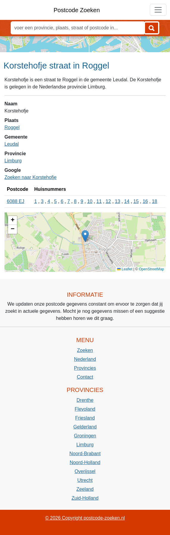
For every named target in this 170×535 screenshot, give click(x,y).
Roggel (12, 127)
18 (154, 201)
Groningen (85, 435)
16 (145, 201)
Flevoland (85, 409)
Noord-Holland (85, 462)
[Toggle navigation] (158, 10)
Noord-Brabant (85, 453)
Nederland (85, 359)
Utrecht (85, 480)
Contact (85, 377)
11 (99, 201)
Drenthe (85, 400)
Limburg (13, 160)
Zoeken (85, 350)
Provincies (85, 368)
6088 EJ (15, 201)
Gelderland (85, 426)
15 (136, 201)
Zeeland (85, 489)
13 (117, 201)
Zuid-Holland (85, 498)
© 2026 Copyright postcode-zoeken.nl (85, 517)
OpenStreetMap (151, 269)
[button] (85, 236)
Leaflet (124, 269)
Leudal (11, 144)
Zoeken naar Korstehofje (30, 177)
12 (108, 201)
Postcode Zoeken (76, 10)
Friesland (85, 417)
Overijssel (85, 471)
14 (127, 201)
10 (89, 201)
